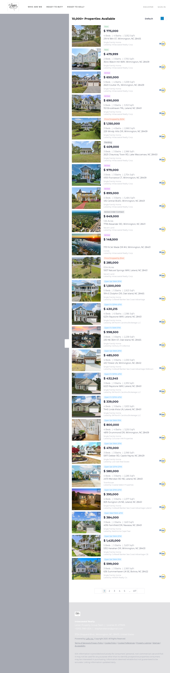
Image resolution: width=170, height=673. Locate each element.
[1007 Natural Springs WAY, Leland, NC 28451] (86, 267)
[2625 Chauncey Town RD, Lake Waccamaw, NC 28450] (86, 152)
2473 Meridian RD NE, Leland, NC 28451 (123, 479)
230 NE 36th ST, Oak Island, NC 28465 (122, 340)
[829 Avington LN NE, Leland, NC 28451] (86, 499)
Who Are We (35, 7)
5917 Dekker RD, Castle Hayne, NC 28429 (124, 455)
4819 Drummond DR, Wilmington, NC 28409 (126, 432)
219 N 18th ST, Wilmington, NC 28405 (122, 38)
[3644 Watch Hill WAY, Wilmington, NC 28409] (86, 59)
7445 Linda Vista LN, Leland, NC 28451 (122, 409)
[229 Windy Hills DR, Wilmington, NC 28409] (86, 128)
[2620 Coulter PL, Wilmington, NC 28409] (86, 82)
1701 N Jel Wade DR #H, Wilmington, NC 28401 (127, 247)
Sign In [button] (162, 7)
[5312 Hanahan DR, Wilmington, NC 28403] (86, 545)
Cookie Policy (110, 643)
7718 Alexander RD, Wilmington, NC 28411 (124, 224)
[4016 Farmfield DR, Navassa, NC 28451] (86, 522)
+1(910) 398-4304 (83, 628)
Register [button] (148, 7)
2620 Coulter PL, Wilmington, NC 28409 (124, 85)
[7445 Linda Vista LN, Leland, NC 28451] (86, 406)
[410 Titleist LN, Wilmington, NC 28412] (86, 360)
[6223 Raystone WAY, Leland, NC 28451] (86, 383)
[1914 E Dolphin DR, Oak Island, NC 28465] (86, 291)
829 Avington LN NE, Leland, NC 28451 (123, 502)
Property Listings (143, 643)
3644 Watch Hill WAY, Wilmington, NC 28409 (126, 62)
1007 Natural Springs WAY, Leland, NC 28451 (125, 270)
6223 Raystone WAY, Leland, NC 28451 (122, 386)
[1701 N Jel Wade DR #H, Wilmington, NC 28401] (86, 244)
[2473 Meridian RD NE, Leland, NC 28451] (86, 476)
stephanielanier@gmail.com (109, 628)
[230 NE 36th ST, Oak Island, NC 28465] (86, 337)
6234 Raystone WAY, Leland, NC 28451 (123, 316)
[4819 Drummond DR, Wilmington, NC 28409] (86, 430)
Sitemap (156, 643)
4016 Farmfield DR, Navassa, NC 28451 (123, 525)
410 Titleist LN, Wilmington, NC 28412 (122, 363)
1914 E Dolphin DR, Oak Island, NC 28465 (124, 293)
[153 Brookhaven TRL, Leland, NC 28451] (86, 105)
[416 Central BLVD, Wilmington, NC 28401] (86, 198)
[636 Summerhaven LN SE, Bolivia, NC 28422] (86, 569)
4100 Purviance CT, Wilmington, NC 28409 (125, 177)
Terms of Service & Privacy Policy (89, 643)
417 (134, 591)
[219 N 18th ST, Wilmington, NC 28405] (86, 36)
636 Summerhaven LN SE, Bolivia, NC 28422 (126, 571)
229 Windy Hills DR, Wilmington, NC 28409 (125, 131)
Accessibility (80, 646)
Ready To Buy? (54, 7)
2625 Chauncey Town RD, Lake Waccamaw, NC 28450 (130, 154)
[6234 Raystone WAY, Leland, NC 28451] (86, 314)
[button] (13, 7)
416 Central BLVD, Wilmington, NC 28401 (124, 201)
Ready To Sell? (75, 7)
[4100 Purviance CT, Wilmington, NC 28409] (86, 175)
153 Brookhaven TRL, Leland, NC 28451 (123, 108)
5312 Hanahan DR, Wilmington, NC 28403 (124, 548)
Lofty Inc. (90, 639)
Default (149, 18)
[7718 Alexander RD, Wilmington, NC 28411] (86, 221)
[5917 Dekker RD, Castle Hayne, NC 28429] (86, 453)
